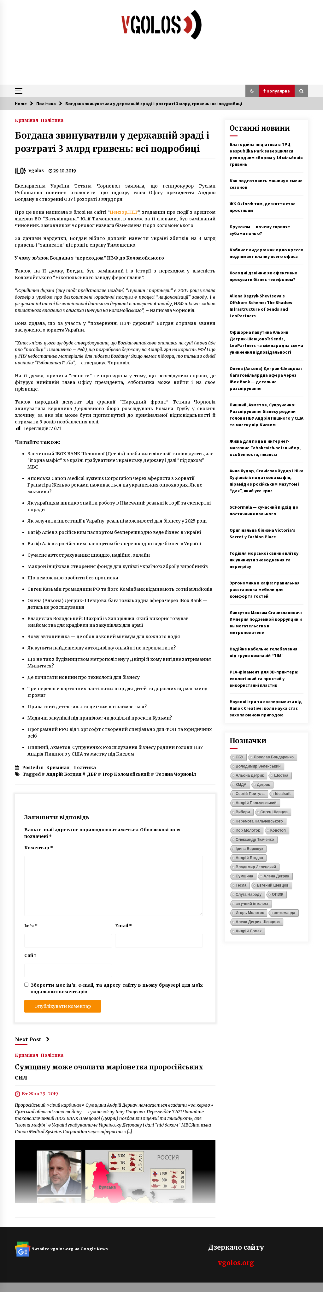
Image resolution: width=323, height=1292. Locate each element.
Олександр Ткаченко (255, 839)
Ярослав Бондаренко (274, 757)
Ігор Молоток (248, 830)
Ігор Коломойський (126, 774)
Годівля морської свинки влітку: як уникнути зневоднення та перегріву (265, 559)
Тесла (241, 885)
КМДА (241, 784)
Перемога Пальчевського (259, 821)
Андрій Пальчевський (256, 803)
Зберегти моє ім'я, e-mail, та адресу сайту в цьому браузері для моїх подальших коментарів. (117, 988)
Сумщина (244, 876)
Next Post (32, 1039)
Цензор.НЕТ (124, 212)
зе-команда (284, 913)
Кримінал (26, 120)
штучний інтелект (252, 903)
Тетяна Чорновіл (176, 774)
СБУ (239, 757)
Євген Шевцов (274, 812)
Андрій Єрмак (248, 931)
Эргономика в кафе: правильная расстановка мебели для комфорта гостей (265, 589)
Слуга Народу (248, 894)
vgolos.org (236, 1263)
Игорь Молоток (250, 913)
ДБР (92, 774)
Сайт (30, 955)
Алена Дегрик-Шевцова (258, 922)
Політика (52, 120)
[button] (252, 91)
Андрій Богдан (63, 774)
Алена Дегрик (276, 876)
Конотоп (278, 830)
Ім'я (31, 926)
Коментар (38, 848)
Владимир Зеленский (256, 867)
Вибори (243, 812)
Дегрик (263, 784)
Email (123, 926)
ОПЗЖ (277, 894)
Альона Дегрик (250, 775)
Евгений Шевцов (273, 885)
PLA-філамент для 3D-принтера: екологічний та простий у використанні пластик (264, 678)
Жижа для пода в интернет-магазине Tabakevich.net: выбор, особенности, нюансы (265, 447)
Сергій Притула (250, 794)
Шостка (281, 775)
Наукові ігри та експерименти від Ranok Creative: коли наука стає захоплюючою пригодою (266, 708)
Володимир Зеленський (258, 766)
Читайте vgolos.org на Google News (61, 1249)
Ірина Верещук (249, 848)
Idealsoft (283, 794)
